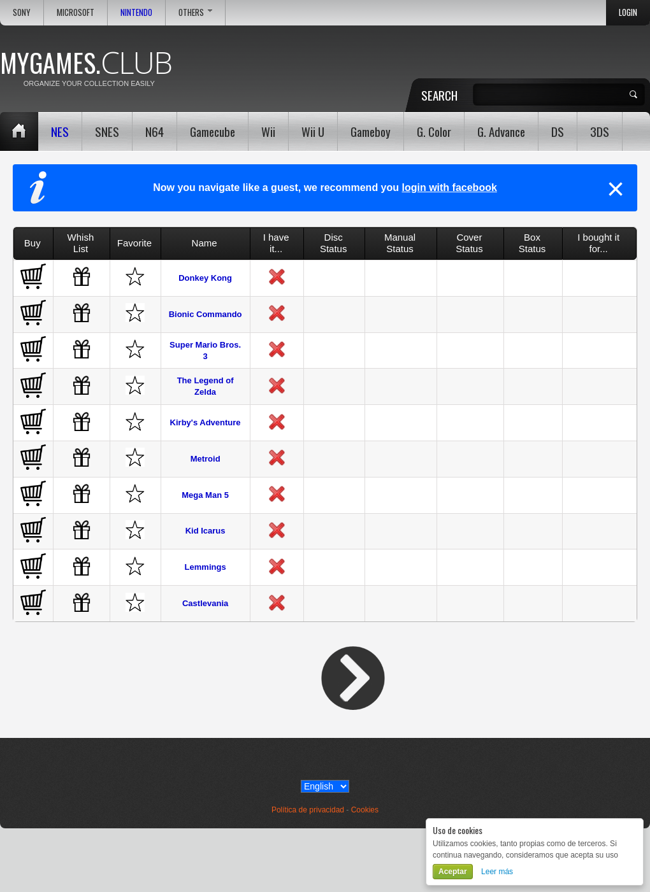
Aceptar (452, 871)
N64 (154, 131)
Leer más (497, 871)
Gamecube (212, 131)
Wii (268, 131)
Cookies (365, 809)
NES (60, 131)
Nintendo (136, 12)
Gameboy (370, 131)
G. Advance (501, 131)
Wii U (312, 131)
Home (19, 131)
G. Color (434, 131)
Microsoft (75, 12)
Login (628, 12)
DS (557, 131)
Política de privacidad (307, 809)
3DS (599, 131)
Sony (22, 12)
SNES (107, 131)
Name (204, 242)
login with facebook (448, 187)
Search (439, 95)
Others (195, 12)
